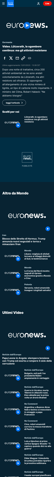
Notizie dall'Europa (11, 354)
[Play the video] (27, 25)
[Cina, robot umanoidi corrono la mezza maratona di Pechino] (38, 428)
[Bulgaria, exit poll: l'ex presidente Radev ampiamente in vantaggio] (38, 377)
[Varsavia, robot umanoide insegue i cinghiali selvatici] (38, 292)
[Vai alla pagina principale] (10, 3)
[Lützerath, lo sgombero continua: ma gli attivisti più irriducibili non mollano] (38, 122)
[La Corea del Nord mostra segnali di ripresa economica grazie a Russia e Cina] (38, 275)
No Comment (31, 404)
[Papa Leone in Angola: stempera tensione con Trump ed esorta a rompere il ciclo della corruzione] (27, 361)
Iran (4, 235)
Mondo (27, 250)
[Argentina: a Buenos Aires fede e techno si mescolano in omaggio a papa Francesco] (38, 411)
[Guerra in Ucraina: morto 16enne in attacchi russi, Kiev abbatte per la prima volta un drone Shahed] (38, 394)
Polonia (28, 284)
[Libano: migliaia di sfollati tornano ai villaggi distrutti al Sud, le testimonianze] (38, 258)
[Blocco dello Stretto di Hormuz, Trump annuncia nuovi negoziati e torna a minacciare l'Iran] (27, 241)
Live (47, 3)
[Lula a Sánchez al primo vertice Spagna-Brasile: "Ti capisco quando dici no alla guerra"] (38, 445)
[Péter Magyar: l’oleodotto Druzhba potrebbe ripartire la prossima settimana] (38, 462)
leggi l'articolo (13, 103)
